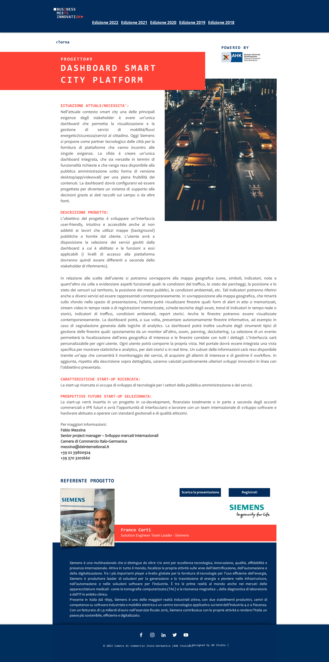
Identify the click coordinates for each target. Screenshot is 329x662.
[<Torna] (62, 42)
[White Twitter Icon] (175, 635)
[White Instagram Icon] (152, 635)
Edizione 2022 (105, 22)
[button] (249, 492)
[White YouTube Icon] (186, 635)
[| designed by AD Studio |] (209, 645)
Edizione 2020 (163, 22)
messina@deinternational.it (85, 447)
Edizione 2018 (221, 22)
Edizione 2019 (192, 22)
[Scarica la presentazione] (200, 492)
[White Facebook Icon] (141, 635)
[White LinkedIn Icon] (163, 635)
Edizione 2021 (134, 22)
